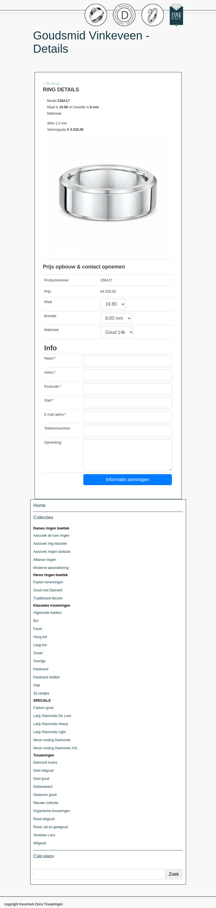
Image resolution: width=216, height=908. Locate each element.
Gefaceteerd (42, 787)
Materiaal (51, 330)
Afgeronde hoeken (47, 613)
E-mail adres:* (55, 415)
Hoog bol (40, 637)
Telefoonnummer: (57, 428)
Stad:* (49, 400)
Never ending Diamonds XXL (55, 748)
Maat (48, 302)
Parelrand (40, 669)
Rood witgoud (44, 819)
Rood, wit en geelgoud (50, 827)
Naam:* (50, 358)
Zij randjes (41, 693)
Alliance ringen (44, 560)
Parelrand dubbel (46, 677)
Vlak (36, 685)
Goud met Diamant (48, 590)
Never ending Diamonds (52, 740)
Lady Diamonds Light (49, 732)
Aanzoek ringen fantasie (52, 552)
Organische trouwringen (51, 811)
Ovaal (37, 653)
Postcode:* (52, 387)
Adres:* (49, 372)
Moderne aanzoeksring (51, 568)
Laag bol (40, 645)
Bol (35, 621)
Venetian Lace (44, 835)
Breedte (50, 316)
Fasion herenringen (48, 582)
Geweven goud (45, 795)
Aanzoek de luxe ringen (51, 536)
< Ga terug (51, 84)
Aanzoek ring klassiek (50, 544)
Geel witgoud (43, 771)
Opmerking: (53, 442)
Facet (37, 629)
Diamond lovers (45, 763)
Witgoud (39, 843)
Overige (39, 661)
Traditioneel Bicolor (48, 598)
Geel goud (41, 779)
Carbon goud (43, 708)
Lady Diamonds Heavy (50, 724)
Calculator (43, 856)
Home (39, 505)
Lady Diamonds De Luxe (52, 716)
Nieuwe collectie (46, 803)
